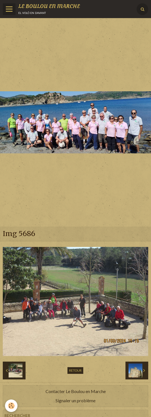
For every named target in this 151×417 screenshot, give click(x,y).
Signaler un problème (75, 400)
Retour (75, 370)
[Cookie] (11, 405)
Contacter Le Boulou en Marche (76, 391)
